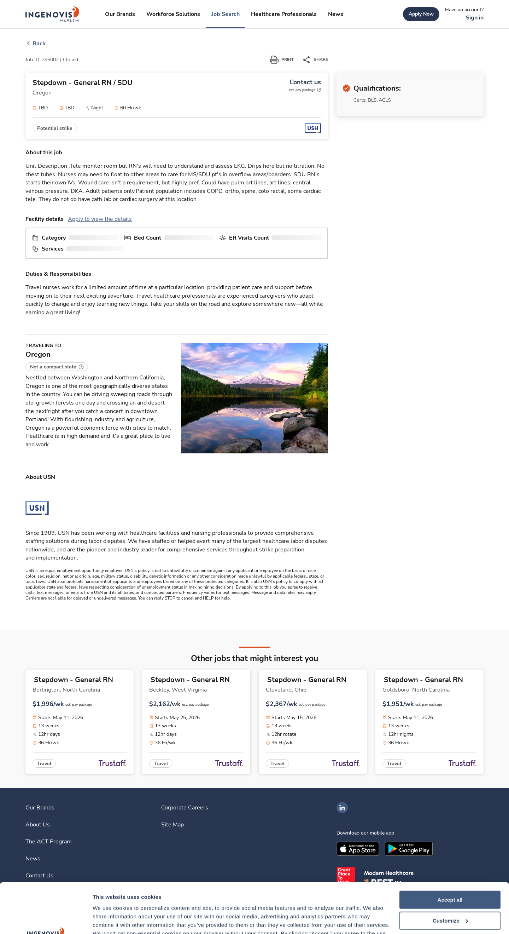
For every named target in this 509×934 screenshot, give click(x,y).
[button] (56, 366)
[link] (52, 14)
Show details (109, 920)
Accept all (450, 850)
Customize (450, 871)
